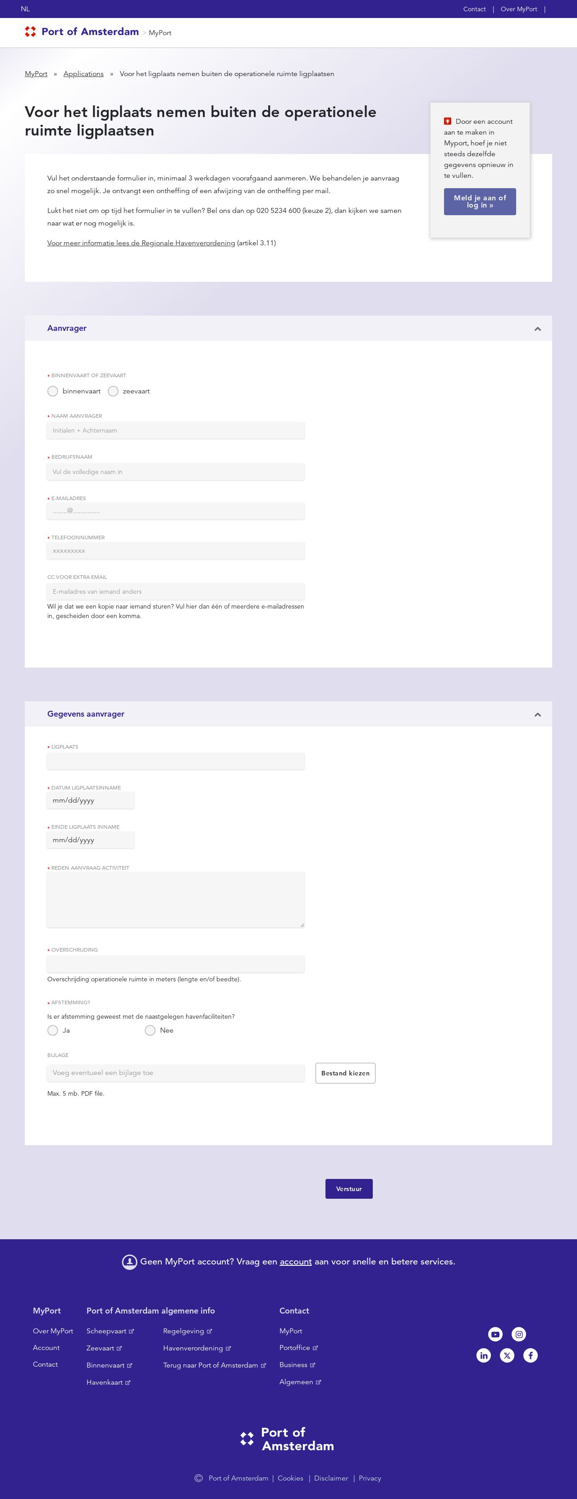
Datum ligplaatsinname (86, 787)
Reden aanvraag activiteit (90, 867)
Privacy (370, 1478)
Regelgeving (183, 1331)
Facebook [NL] (530, 1355)
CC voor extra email (77, 576)
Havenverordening (193, 1348)
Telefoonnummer (78, 537)
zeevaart (136, 391)
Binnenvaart (105, 1365)
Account (46, 1347)
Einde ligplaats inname (85, 826)
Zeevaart (100, 1348)
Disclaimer (331, 1478)
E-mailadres (68, 497)
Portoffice (294, 1347)
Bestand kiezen (345, 1073)
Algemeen (296, 1381)
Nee (167, 1030)
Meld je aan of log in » (480, 201)
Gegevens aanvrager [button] (85, 714)
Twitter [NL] (507, 1355)
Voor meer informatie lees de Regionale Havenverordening (141, 243)
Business (293, 1364)
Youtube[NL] (495, 1334)
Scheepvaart (106, 1331)
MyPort (160, 32)
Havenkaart (105, 1382)
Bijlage (58, 1054)
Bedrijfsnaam (71, 456)
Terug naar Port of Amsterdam (210, 1365)
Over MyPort (519, 9)
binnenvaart (82, 391)
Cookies (290, 1478)
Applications (84, 73)
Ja (66, 1030)
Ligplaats (64, 746)
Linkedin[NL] (483, 1355)
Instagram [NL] (519, 1334)
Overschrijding (74, 949)
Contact (474, 9)
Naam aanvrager (76, 415)
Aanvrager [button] (67, 328)
